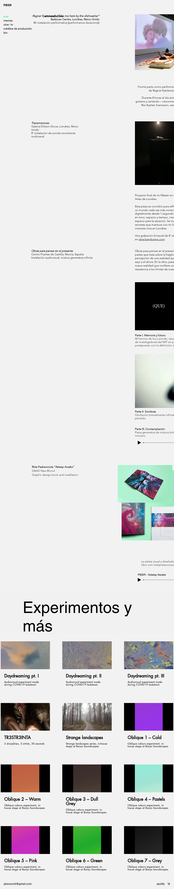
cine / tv (8, 24)
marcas (8, 20)
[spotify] (160, 883)
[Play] (139, 442)
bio (5, 32)
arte (6, 16)
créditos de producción (18, 28)
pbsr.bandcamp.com (152, 239)
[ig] (168, 883)
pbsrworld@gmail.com (18, 883)
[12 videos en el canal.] (87, 758)
